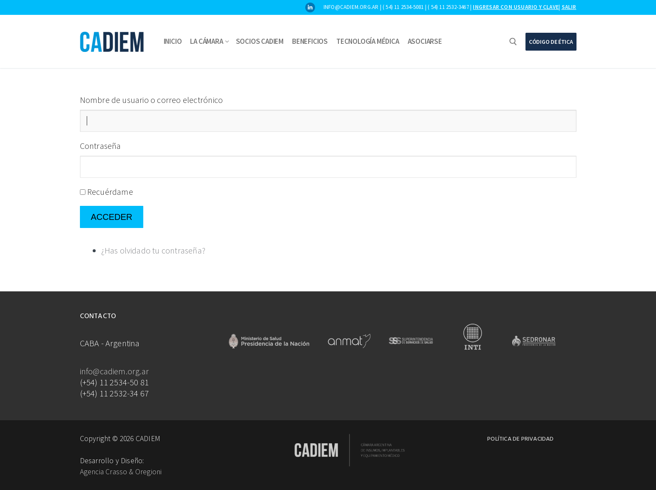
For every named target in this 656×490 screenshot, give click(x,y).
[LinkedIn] (310, 7)
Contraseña (100, 145)
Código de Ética (551, 42)
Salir (569, 7)
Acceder (112, 217)
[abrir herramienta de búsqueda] (513, 42)
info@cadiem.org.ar (114, 371)
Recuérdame (110, 191)
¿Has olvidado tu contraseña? (153, 250)
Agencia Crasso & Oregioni (121, 471)
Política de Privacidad (520, 439)
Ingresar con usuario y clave (516, 7)
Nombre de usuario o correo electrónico (151, 99)
